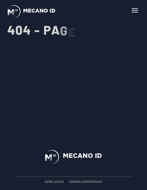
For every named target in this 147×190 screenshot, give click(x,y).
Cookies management (86, 181)
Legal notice (54, 181)
